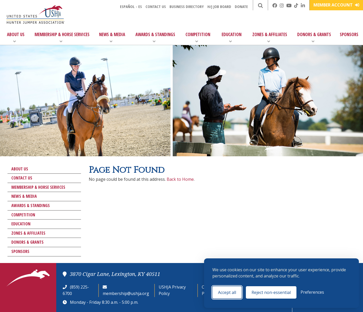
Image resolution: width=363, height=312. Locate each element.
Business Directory (187, 6)
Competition (197, 37)
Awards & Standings (155, 37)
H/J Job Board (219, 6)
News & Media (112, 37)
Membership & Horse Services (62, 37)
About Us (16, 37)
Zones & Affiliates (269, 37)
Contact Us (156, 6)
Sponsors (349, 34)
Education (231, 37)
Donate (241, 6)
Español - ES (131, 6)
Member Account (336, 5)
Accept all (227, 292)
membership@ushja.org (126, 293)
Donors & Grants (314, 37)
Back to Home (180, 179)
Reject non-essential (271, 292)
